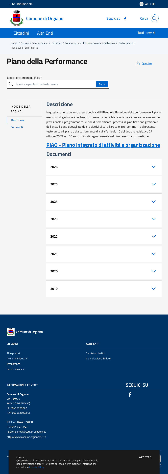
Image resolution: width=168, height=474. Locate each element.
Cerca (102, 84)
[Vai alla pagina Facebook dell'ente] (123, 18)
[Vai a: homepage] (38, 18)
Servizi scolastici (16, 369)
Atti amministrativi (17, 358)
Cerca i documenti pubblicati (24, 77)
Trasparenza (13, 364)
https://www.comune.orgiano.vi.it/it (26, 437)
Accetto (145, 457)
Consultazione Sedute (98, 358)
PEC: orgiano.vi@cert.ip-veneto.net (26, 432)
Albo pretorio (14, 353)
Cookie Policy (36, 467)
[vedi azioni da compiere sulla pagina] (143, 63)
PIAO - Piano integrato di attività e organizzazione (103, 145)
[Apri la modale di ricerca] (155, 18)
